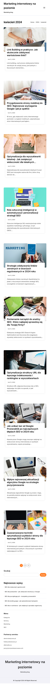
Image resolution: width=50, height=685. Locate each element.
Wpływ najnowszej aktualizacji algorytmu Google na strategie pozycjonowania (23, 482)
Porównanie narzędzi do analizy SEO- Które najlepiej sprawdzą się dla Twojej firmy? (24, 322)
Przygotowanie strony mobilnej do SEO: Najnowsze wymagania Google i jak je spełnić (25, 106)
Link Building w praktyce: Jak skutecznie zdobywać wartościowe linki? (22, 52)
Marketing (7, 624)
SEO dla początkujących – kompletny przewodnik (20, 596)
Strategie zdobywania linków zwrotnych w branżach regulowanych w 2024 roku (22, 268)
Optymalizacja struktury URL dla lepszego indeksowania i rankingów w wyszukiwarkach (24, 375)
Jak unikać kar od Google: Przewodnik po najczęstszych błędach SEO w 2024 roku (22, 429)
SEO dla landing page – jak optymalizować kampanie (21, 601)
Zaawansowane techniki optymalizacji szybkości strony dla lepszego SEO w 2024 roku (25, 536)
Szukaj (7, 571)
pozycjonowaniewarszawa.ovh (13, 648)
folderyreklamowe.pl (10, 642)
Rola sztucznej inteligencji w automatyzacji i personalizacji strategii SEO (22, 213)
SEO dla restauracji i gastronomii (15, 587)
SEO (5, 627)
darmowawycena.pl (10, 638)
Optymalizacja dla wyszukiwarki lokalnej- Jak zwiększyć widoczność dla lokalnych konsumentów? (24, 160)
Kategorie (7, 617)
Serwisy (6, 621)
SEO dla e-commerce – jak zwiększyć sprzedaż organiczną (23, 605)
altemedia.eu (8, 645)
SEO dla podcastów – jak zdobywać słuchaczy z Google (22, 591)
